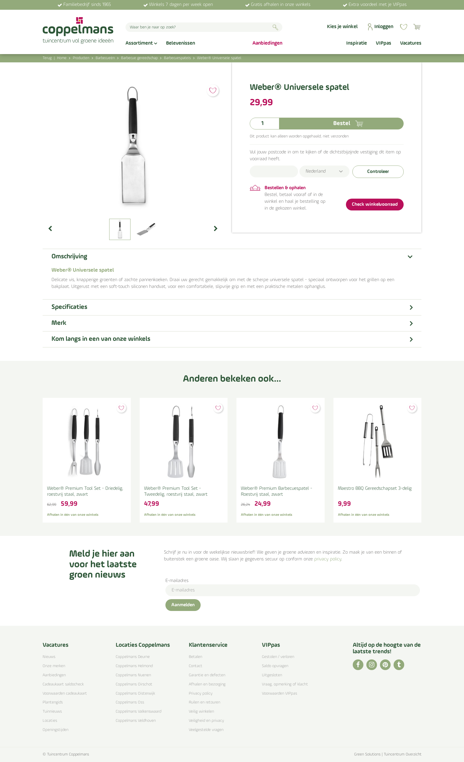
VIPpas (271, 645)
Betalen (195, 657)
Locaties (50, 721)
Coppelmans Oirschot (134, 684)
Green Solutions (367, 754)
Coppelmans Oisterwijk (135, 693)
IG (371, 664)
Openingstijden (55, 730)
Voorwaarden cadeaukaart (65, 693)
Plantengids (53, 702)
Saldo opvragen (275, 666)
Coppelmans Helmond (134, 666)
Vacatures (55, 645)
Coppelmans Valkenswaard (138, 711)
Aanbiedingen (54, 675)
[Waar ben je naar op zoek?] (203, 27)
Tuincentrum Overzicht (402, 754)
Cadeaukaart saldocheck (63, 684)
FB (358, 664)
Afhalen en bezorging (207, 684)
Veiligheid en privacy (206, 721)
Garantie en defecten (207, 675)
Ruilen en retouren (204, 702)
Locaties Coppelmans (143, 645)
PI (385, 664)
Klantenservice (208, 645)
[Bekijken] (417, 26)
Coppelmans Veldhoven (136, 721)
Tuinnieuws (52, 711)
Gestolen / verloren (278, 657)
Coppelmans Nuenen (133, 675)
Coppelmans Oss (130, 702)
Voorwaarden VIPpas (279, 693)
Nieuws (49, 657)
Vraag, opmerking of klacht (285, 684)
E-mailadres (176, 580)
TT (399, 664)
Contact (195, 666)
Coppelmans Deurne (133, 657)
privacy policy (327, 559)
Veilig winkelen (201, 711)
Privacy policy (200, 693)
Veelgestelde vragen (206, 730)
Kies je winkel (342, 26)
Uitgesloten (272, 675)
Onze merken (54, 666)
